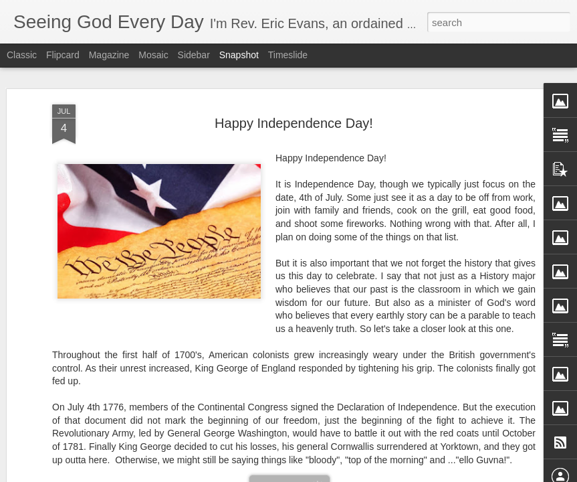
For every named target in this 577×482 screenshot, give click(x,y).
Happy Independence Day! (294, 123)
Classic (22, 55)
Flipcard (63, 55)
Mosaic (153, 55)
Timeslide (288, 55)
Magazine (109, 55)
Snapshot (239, 55)
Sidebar (194, 55)
